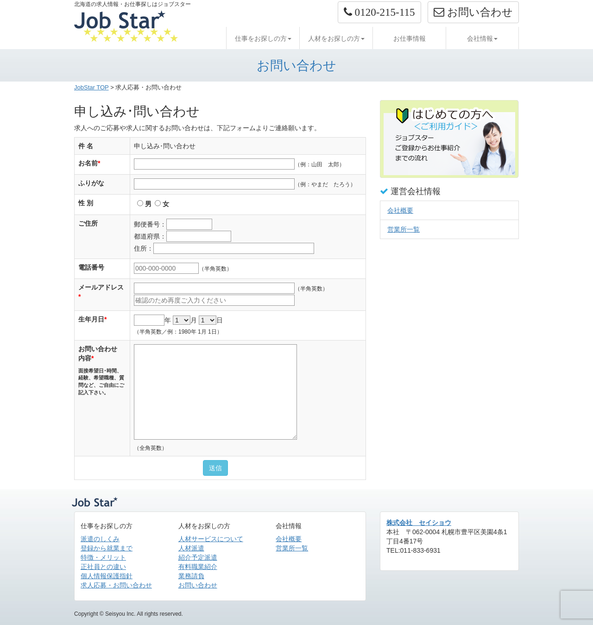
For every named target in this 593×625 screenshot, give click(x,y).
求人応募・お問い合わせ (116, 585)
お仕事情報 (409, 38)
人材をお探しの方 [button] (336, 38)
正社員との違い (103, 566)
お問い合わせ (197, 585)
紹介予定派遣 (197, 557)
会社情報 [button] (482, 38)
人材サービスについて (210, 539)
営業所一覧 (403, 229)
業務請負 (191, 576)
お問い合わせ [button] (473, 12)
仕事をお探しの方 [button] (263, 38)
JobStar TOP (91, 87)
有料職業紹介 (197, 566)
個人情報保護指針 (106, 576)
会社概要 (400, 210)
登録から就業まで (106, 548)
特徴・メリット (103, 557)
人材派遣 (191, 548)
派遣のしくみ (100, 539)
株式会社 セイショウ (418, 522)
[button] (379, 12)
